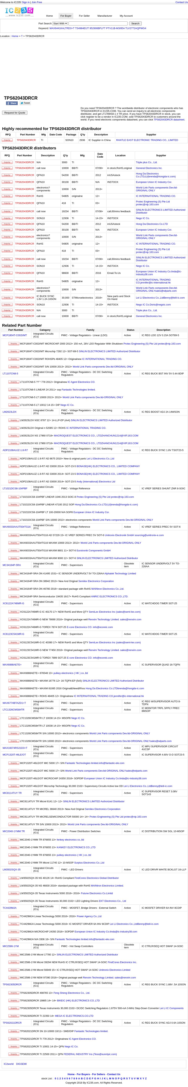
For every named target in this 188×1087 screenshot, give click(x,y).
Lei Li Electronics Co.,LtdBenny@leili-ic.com (160, 297)
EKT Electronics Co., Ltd (112, 901)
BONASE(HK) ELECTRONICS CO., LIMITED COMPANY (108, 466)
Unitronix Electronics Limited (114, 969)
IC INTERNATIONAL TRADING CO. (156, 196)
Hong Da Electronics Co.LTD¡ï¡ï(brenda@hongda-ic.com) (156, 175)
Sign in (26, 2)
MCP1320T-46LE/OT (14, 754)
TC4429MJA (9, 907)
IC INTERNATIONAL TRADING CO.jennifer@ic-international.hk (153, 281)
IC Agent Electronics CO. (81, 382)
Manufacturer (104, 15)
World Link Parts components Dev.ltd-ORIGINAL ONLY (103, 366)
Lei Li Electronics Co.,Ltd (100, 458)
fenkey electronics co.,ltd (70, 839)
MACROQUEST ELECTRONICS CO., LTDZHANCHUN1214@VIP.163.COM (96, 435)
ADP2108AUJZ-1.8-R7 (15, 450)
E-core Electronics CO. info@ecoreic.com (90, 627)
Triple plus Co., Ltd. (146, 162)
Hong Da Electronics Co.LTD (152, 224)
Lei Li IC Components (172, 1008)
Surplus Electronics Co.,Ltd (89, 862)
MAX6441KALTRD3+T (62, 28)
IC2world (9, 1063)
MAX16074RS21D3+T (15, 747)
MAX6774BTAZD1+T (14, 702)
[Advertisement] (94, 67)
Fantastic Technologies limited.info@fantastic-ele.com (94, 763)
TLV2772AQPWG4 (135, 28)
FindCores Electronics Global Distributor (96, 878)
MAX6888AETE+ (12, 664)
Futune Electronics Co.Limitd (97, 893)
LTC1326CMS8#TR (13, 709)
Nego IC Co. (143, 218)
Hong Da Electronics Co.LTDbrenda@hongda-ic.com (115, 688)
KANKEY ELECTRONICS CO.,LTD (76, 847)
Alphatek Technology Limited (120, 573)
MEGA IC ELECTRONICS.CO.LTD (74, 1015)
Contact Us (182, 2)
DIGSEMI (21, 1063)
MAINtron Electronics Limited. (107, 885)
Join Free (37, 2)
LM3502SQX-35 (11, 869)
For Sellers (98, 1074)
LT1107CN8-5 (10, 373)
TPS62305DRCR (12, 984)
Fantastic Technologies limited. (79, 389)
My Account (126, 15)
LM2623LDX (9, 411)
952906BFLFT (97, 28)
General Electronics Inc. (149, 168)
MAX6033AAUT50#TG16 (17, 526)
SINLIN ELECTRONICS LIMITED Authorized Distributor (109, 351)
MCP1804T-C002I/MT (15, 335)
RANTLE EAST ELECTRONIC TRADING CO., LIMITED (147, 140)
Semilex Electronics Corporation (96, 581)
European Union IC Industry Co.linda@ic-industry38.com (115, 778)
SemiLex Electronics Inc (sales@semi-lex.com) (115, 611)
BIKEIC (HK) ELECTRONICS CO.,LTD (78, 1000)
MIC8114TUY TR (12, 793)
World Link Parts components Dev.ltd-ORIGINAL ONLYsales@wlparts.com (156, 289)
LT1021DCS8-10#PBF (15, 488)
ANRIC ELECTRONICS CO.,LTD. (109, 596)
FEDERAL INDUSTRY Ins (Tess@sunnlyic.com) (90, 1054)
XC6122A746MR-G (13, 603)
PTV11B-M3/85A (115, 28)
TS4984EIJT (82, 28)
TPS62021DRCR (12, 1022)
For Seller (84, 15)
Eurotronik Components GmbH (94, 550)
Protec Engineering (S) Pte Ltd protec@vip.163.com (153, 203)
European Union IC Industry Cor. (154, 182)
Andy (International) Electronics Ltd (95, 481)
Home (49, 15)
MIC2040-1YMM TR (14, 831)
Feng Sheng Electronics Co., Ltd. (72, 992)
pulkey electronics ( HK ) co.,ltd (71, 673)
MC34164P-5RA (12, 565)
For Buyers (83, 1074)
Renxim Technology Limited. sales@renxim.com (114, 619)
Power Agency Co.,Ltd (89, 916)
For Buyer (65, 15)
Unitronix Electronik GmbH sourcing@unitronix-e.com (134, 535)
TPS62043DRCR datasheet (169, 119)
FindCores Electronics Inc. (122, 962)
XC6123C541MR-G (13, 634)
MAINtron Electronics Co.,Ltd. (107, 588)
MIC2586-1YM (11, 946)
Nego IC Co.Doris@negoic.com (153, 304)
